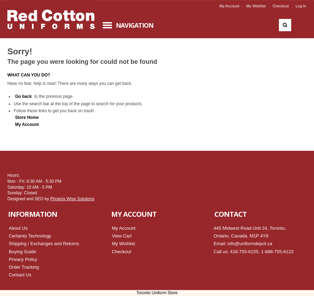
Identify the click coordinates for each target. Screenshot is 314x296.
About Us (18, 228)
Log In (300, 6)
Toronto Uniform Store (157, 292)
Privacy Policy (23, 259)
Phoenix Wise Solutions (72, 198)
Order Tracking (24, 267)
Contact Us (20, 274)
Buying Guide (22, 251)
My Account (229, 6)
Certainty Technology (30, 235)
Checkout (281, 6)
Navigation (134, 25)
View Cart (122, 235)
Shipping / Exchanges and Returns (44, 243)
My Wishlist (256, 6)
